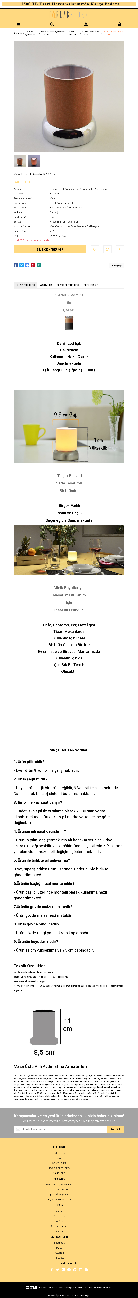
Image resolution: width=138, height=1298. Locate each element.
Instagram (59, 1252)
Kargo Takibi (59, 1173)
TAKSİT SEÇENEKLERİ (68, 285)
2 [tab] (67, 571)
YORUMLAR (46, 285)
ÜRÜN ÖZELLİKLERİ (25, 285)
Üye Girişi (59, 1221)
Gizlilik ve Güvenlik (59, 1189)
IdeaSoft (52, 1295)
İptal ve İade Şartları (59, 1194)
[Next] (120, 550)
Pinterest (59, 1257)
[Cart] (119, 24)
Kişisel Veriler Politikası (59, 1199)
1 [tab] (60, 571)
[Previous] (18, 550)
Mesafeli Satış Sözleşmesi (59, 1184)
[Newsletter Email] (60, 1129)
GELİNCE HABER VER (49, 249)
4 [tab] (80, 571)
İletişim (59, 1158)
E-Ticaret (62, 1296)
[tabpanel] (69, 550)
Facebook (59, 1242)
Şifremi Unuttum (59, 1226)
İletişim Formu (59, 1163)
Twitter (59, 1247)
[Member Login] (86, 24)
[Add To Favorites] (95, 249)
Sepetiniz (59, 1231)
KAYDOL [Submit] (115, 1129)
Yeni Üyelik (59, 1216)
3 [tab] (73, 571)
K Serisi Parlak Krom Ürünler (64, 189)
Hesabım (59, 1211)
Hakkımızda (59, 1153)
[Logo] (69, 15)
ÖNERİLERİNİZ (91, 285)
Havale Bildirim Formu (59, 1168)
